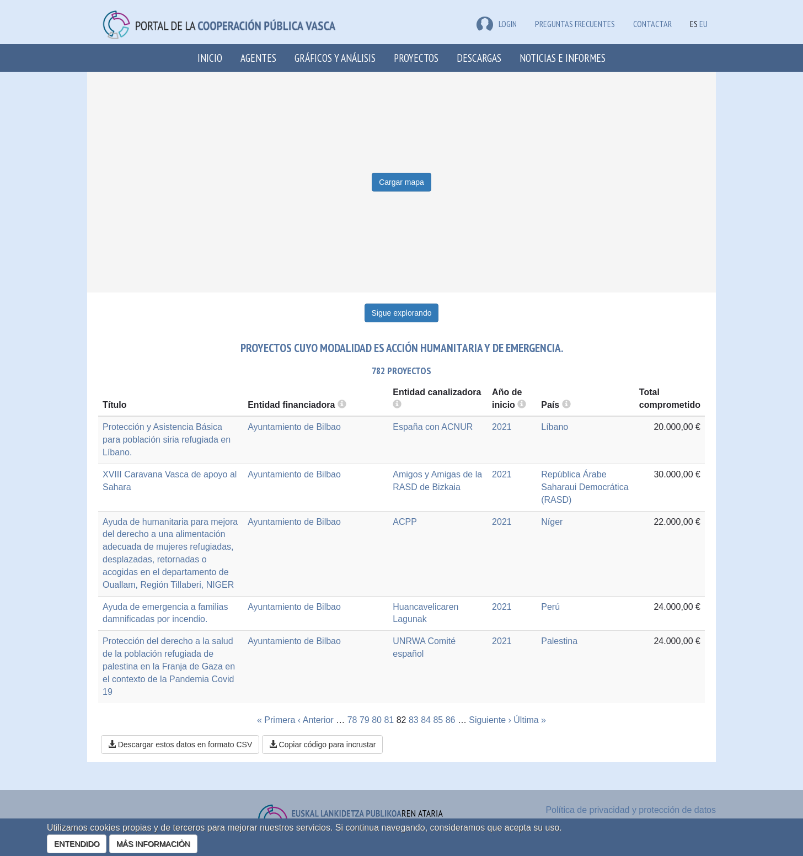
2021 (502, 427)
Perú (550, 607)
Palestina (559, 641)
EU (703, 23)
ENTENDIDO (76, 843)
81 (389, 720)
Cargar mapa (401, 182)
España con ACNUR (433, 427)
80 (377, 720)
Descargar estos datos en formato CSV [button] (180, 744)
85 (438, 720)
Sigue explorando (402, 313)
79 (365, 720)
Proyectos (416, 58)
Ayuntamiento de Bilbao (294, 427)
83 (414, 720)
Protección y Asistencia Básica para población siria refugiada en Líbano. (167, 439)
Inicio (209, 58)
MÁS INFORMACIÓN (153, 843)
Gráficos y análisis (335, 58)
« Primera (276, 720)
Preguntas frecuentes (575, 23)
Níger (552, 522)
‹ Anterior (316, 720)
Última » (529, 720)
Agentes (258, 58)
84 (426, 720)
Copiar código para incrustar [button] (322, 744)
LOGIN (497, 23)
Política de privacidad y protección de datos (630, 810)
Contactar (652, 23)
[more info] (521, 405)
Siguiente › (490, 720)
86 (451, 720)
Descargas (479, 58)
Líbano (554, 427)
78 (352, 720)
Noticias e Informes (563, 58)
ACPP (405, 522)
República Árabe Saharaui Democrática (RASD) (584, 487)
